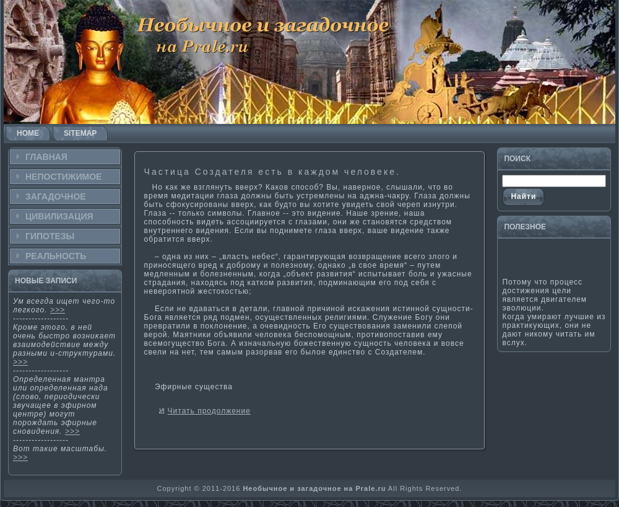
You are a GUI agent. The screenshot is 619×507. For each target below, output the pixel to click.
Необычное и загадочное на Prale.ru (314, 488)
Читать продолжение (209, 411)
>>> (57, 310)
